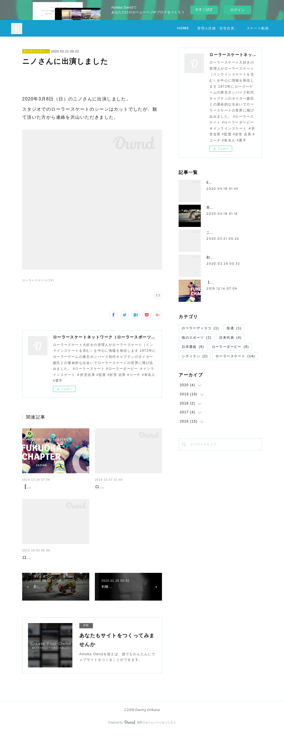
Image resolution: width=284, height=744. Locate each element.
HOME (183, 28)
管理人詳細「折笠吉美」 (217, 28)
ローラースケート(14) (38, 280)
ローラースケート (36, 51)
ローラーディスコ (200, 328)
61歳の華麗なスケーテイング (230, 182)
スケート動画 (258, 28)
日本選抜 (193, 347)
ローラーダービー (230, 347)
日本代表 (230, 338)
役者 (234, 328)
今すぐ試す (204, 9)
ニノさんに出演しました (226, 232)
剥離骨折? (215, 257)
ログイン (237, 10)
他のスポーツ (196, 338)
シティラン (195, 356)
